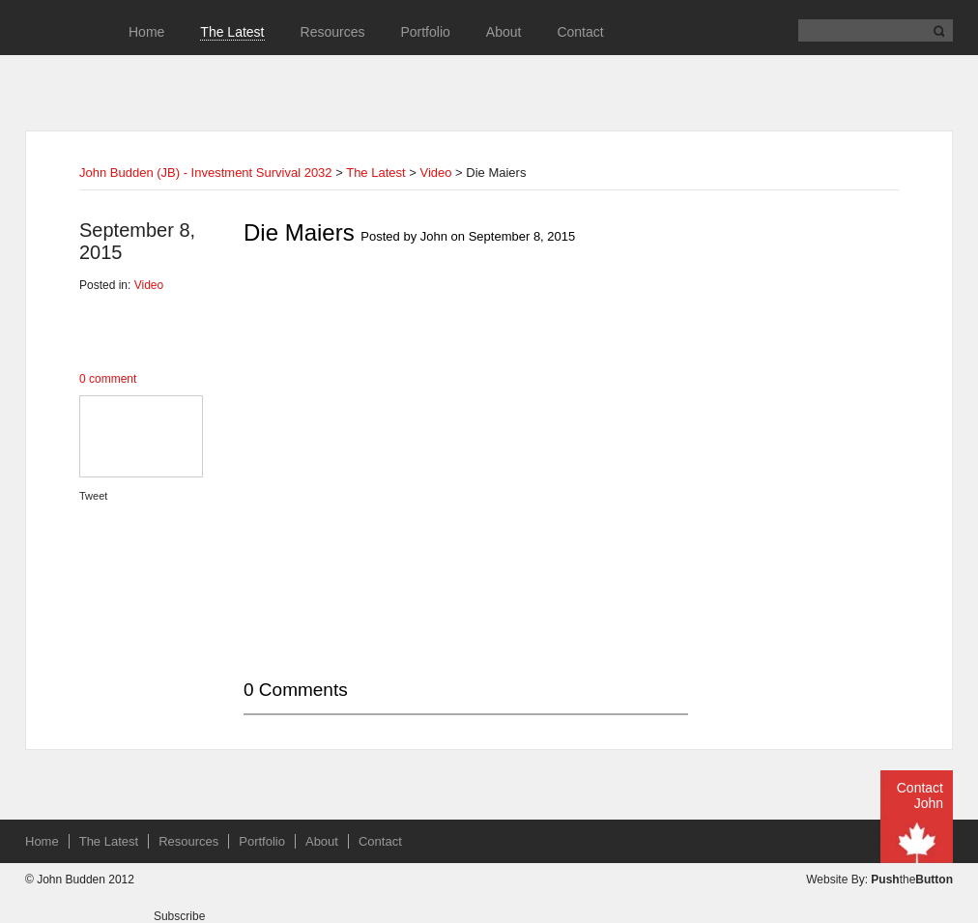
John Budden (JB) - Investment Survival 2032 (205, 172)
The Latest (232, 32)
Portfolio (424, 32)
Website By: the (879, 879)
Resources (333, 32)
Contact (580, 32)
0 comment (107, 379)
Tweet (93, 496)
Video (435, 172)
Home (146, 32)
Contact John (920, 795)
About (504, 32)
